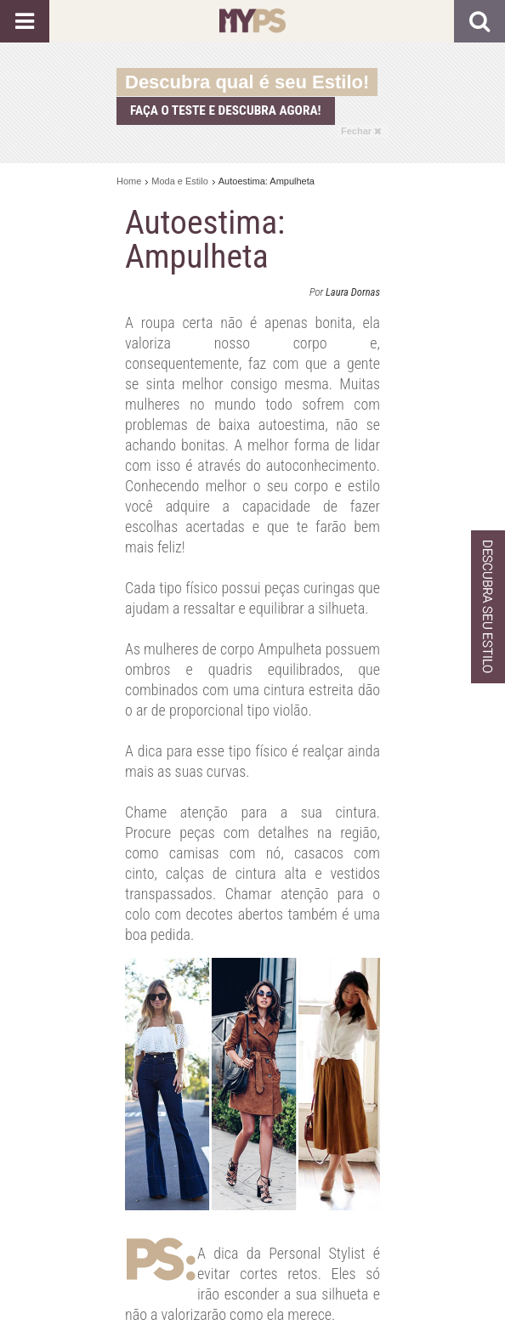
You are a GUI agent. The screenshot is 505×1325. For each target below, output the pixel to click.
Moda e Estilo (179, 181)
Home (128, 181)
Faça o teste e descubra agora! (225, 110)
